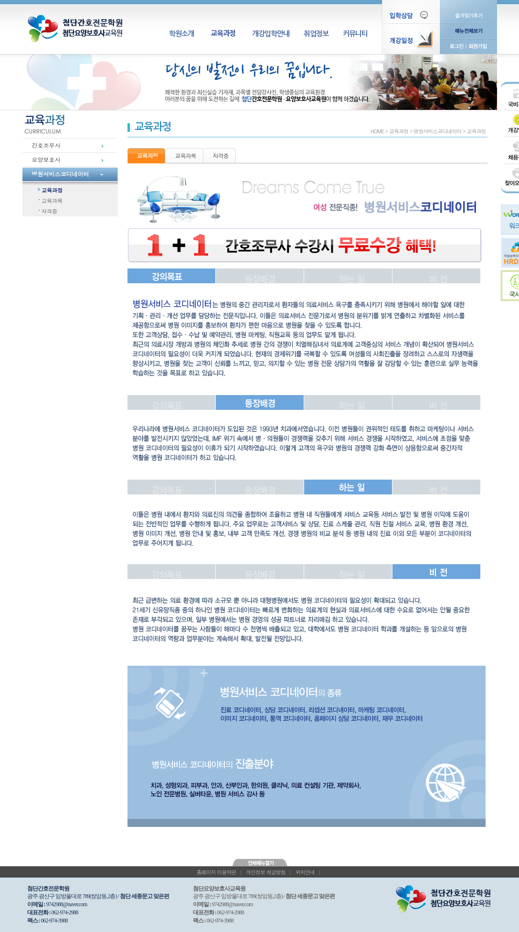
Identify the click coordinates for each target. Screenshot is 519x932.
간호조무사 (46, 145)
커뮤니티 (355, 33)
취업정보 (316, 33)
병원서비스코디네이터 (60, 174)
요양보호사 (46, 159)
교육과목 (52, 201)
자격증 (49, 211)
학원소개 (181, 33)
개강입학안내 (270, 33)
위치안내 (305, 872)
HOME (377, 131)
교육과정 (223, 33)
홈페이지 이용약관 (216, 872)
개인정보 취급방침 (266, 872)
